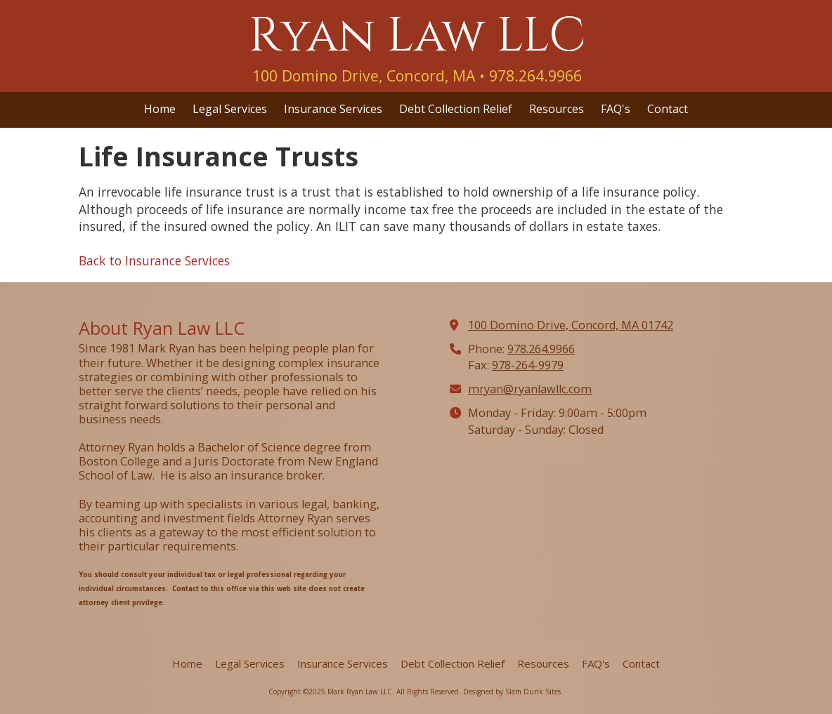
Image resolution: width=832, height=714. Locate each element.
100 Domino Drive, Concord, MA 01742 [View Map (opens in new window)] (570, 325)
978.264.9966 (541, 349)
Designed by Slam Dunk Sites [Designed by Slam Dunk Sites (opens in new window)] (512, 691)
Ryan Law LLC (417, 36)
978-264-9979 (528, 365)
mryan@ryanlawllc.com (530, 389)
